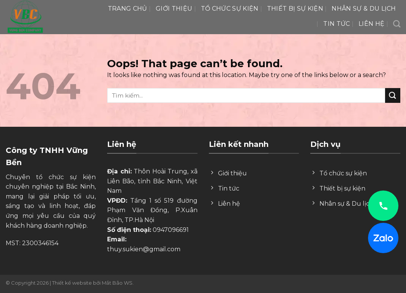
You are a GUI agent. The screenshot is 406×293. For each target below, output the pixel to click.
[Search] (396, 24)
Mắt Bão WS (117, 283)
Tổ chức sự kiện (230, 8)
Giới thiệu (174, 8)
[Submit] (392, 95)
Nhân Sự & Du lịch (364, 8)
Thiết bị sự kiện (295, 8)
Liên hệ (371, 23)
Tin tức (336, 23)
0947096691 (171, 229)
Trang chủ (127, 8)
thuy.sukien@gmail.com (143, 249)
